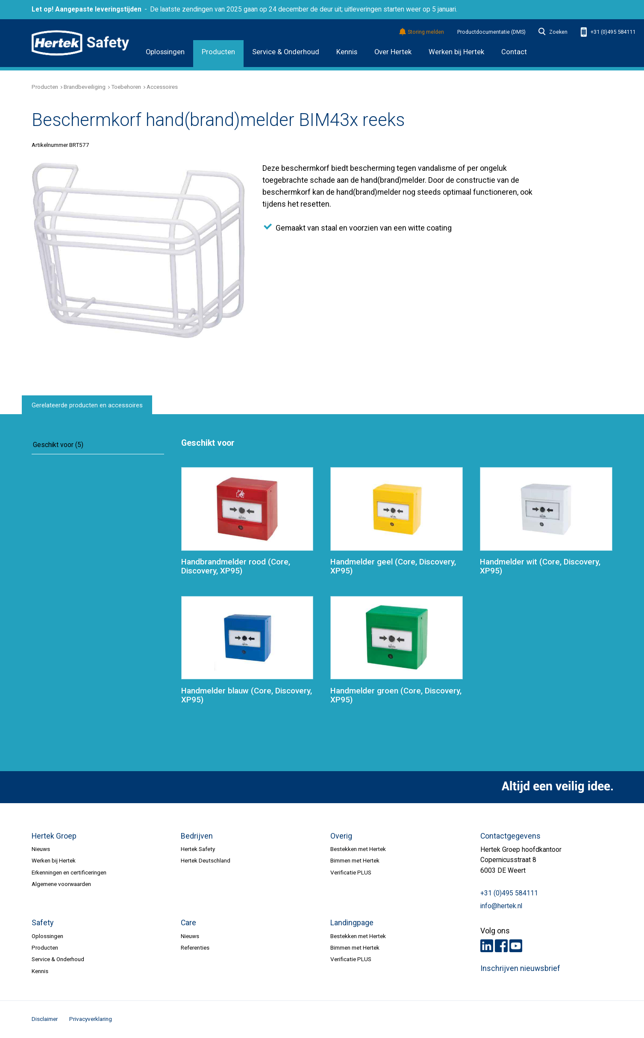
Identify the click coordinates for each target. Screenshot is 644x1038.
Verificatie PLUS (350, 872)
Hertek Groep (54, 836)
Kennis (346, 52)
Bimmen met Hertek (354, 860)
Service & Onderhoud (285, 52)
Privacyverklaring (90, 1018)
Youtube (515, 945)
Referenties (195, 947)
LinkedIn (486, 945)
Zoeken (553, 32)
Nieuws (41, 848)
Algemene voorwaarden (61, 883)
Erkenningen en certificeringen (69, 872)
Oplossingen (165, 52)
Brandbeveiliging (85, 86)
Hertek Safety (198, 848)
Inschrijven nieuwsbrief (520, 968)
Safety (42, 922)
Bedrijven (197, 836)
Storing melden (422, 32)
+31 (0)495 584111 (608, 32)
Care (188, 922)
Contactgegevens (510, 836)
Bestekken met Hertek (358, 848)
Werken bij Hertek (54, 860)
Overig (341, 836)
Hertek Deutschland (205, 860)
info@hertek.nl (501, 906)
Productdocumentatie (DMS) (491, 32)
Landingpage (351, 922)
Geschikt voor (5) (58, 445)
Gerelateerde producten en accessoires (87, 405)
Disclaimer (45, 1018)
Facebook (501, 945)
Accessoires (162, 86)
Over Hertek (393, 52)
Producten (218, 52)
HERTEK (80, 43)
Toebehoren (126, 86)
